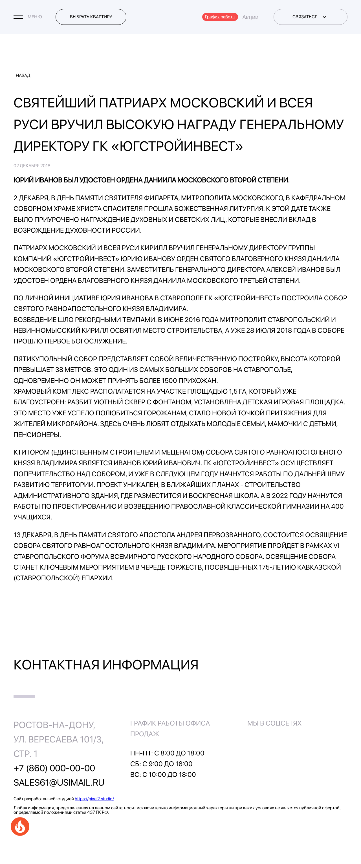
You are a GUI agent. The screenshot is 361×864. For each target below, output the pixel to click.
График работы (220, 16)
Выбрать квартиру (91, 16)
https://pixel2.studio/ (94, 798)
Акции (250, 17)
